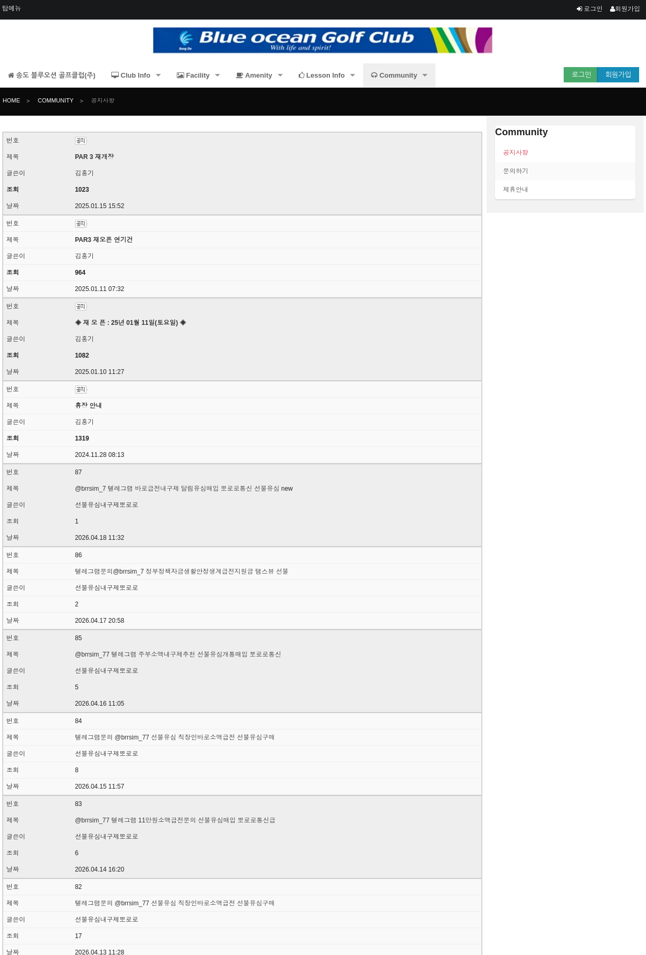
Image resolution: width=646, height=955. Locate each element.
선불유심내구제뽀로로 (106, 505)
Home (11, 101)
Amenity (254, 75)
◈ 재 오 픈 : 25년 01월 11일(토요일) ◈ (130, 322)
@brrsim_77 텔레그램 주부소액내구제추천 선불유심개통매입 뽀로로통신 (178, 654)
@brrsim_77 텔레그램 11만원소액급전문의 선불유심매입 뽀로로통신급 (175, 820)
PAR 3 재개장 (94, 157)
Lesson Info (322, 75)
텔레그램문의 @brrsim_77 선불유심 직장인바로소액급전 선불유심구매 (175, 737)
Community (394, 75)
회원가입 (625, 9)
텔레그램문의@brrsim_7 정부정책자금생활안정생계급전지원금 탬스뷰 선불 (182, 571)
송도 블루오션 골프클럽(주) (52, 75)
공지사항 (102, 101)
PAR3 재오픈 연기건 (104, 240)
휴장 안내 (88, 405)
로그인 (590, 9)
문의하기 (515, 171)
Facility (193, 75)
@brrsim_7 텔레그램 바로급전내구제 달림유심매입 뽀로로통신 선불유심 (177, 488)
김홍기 (84, 173)
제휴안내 (515, 189)
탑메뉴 (11, 8)
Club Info (130, 75)
